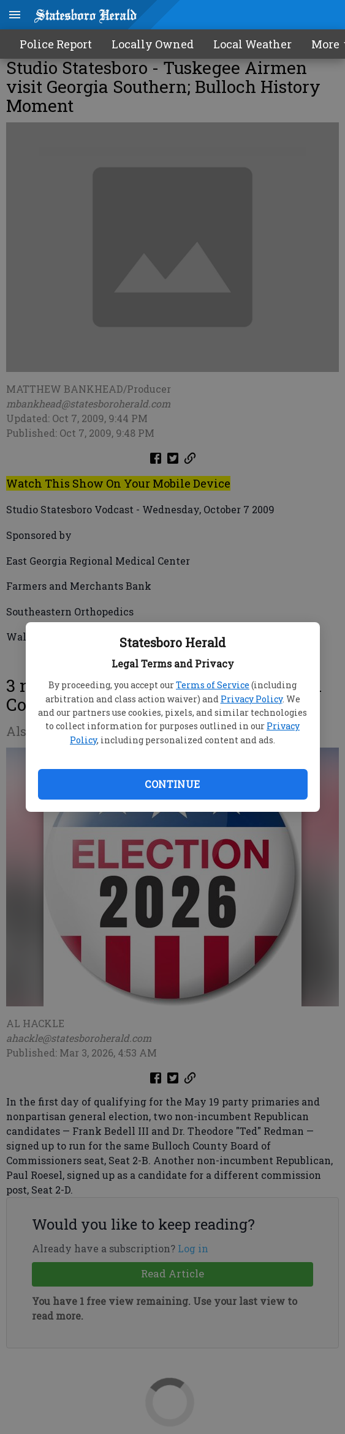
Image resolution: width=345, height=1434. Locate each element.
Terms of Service (212, 685)
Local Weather (252, 44)
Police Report (56, 44)
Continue (172, 784)
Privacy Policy (251, 699)
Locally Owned (153, 44)
